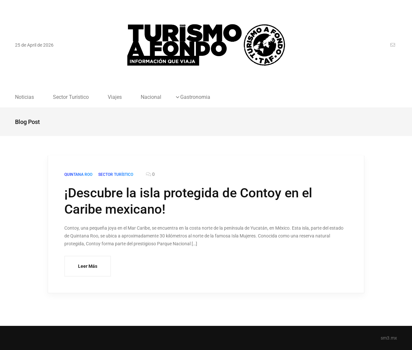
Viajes (115, 97)
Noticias (24, 97)
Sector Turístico (71, 97)
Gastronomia (195, 97)
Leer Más (87, 266)
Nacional (151, 97)
